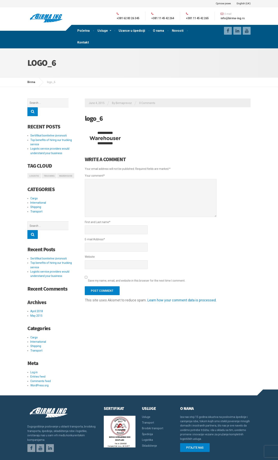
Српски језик (223, 3)
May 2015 (36, 298)
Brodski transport (152, 410)
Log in (34, 354)
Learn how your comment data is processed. (182, 300)
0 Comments (147, 103)
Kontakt (83, 42)
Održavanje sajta (38, 454)
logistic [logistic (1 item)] (34, 167)
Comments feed (40, 363)
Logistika (147, 422)
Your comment (95, 175)
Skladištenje (149, 428)
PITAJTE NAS (195, 430)
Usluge (102, 31)
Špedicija (147, 416)
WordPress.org (39, 367)
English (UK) (244, 3)
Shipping (35, 198)
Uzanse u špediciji (132, 31)
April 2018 (36, 293)
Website (90, 256)
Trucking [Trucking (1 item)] (49, 167)
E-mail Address (95, 239)
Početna (83, 31)
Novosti (177, 31)
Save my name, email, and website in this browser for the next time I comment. (136, 280)
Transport (36, 202)
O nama (158, 31)
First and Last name (97, 222)
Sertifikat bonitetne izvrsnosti (48, 126)
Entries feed (37, 359)
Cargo (34, 189)
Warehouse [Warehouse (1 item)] (65, 167)
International (38, 193)
